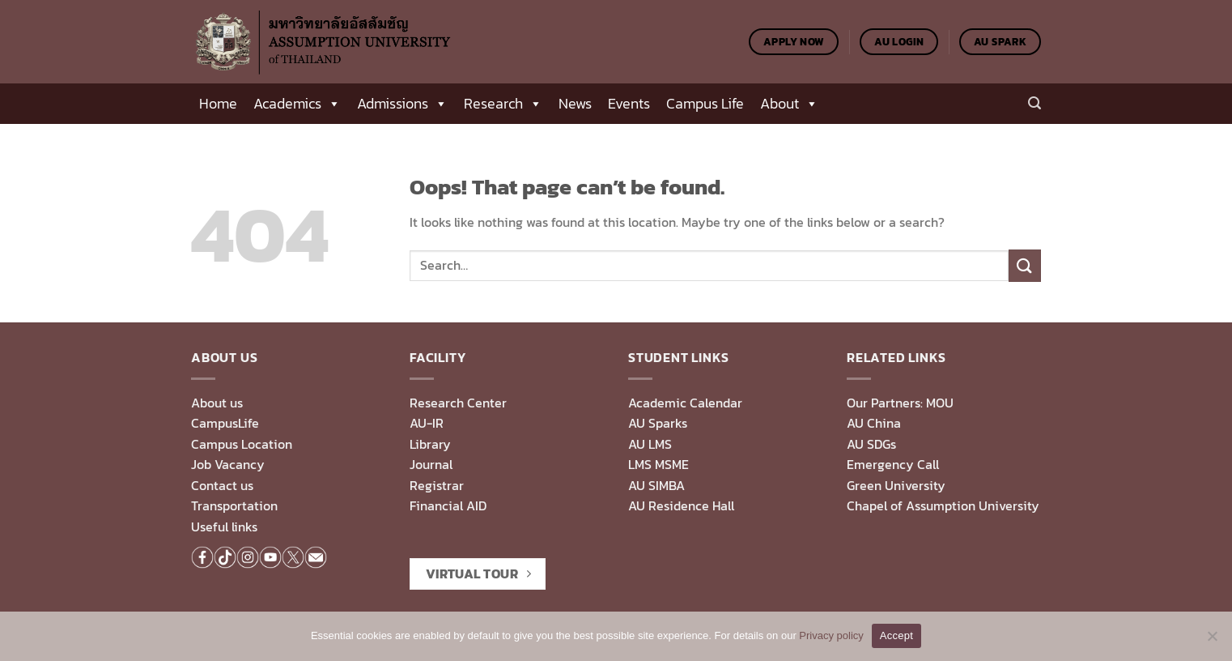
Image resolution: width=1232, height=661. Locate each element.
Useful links (224, 526)
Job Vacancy (228, 464)
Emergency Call (893, 464)
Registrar (437, 485)
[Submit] (1025, 265)
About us (217, 402)
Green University (896, 485)
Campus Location (241, 444)
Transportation (234, 505)
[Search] (1034, 103)
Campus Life (705, 103)
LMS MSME (658, 464)
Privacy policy (831, 635)
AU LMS (650, 444)
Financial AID (448, 505)
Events (629, 103)
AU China (874, 423)
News (575, 103)
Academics (297, 103)
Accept (896, 635)
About (789, 103)
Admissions (402, 103)
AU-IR (427, 423)
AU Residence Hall (681, 505)
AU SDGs (871, 444)
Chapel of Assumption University (943, 505)
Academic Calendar (685, 402)
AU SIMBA (656, 485)
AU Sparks (657, 423)
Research (503, 103)
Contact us (222, 485)
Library (430, 444)
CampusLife (225, 423)
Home (218, 103)
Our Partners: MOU (900, 402)
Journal (431, 464)
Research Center (458, 402)
